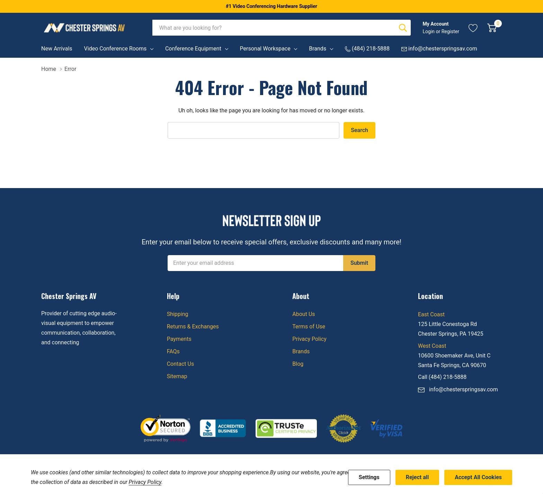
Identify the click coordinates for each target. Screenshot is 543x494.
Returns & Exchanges (193, 326)
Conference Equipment (193, 48)
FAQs (173, 351)
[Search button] (403, 28)
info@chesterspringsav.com (463, 389)
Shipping (177, 314)
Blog (297, 364)
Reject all (417, 477)
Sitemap (177, 376)
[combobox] (273, 28)
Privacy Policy (309, 339)
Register (450, 31)
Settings (369, 477)
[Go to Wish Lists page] (473, 27)
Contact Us (180, 364)
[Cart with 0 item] (492, 27)
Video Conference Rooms (115, 48)
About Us (303, 314)
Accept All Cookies (478, 477)
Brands (317, 48)
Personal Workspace (265, 48)
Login (429, 31)
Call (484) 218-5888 (442, 377)
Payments (179, 339)
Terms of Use (308, 326)
